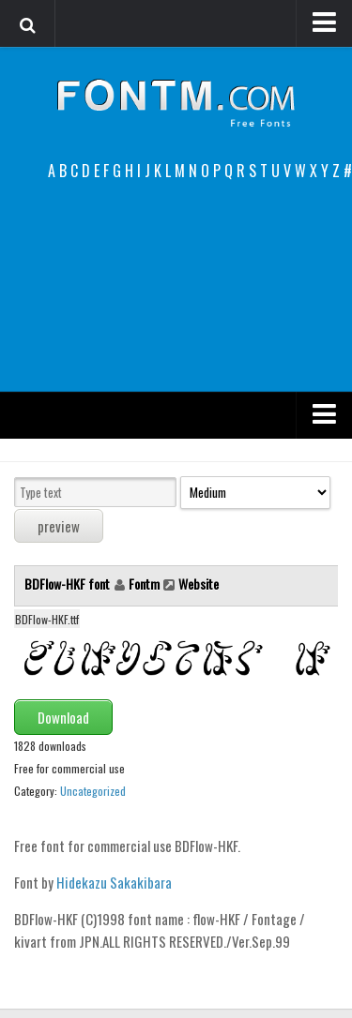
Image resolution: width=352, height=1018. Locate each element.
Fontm (144, 583)
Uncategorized (93, 791)
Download (63, 717)
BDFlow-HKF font (68, 583)
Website (198, 583)
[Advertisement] (176, 286)
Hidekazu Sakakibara (114, 882)
